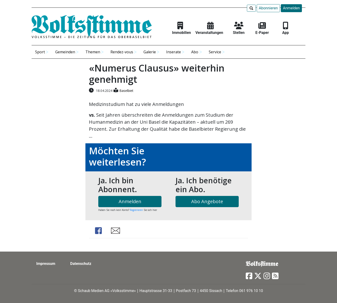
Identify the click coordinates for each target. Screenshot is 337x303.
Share (98, 230)
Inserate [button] (173, 51)
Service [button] (215, 51)
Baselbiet (126, 90)
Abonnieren (268, 8)
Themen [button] (92, 51)
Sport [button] (40, 51)
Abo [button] (194, 51)
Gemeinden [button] (65, 51)
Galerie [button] (149, 51)
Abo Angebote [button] (207, 201)
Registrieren (136, 210)
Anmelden (291, 8)
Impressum (45, 263)
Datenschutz (80, 263)
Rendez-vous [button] (121, 51)
